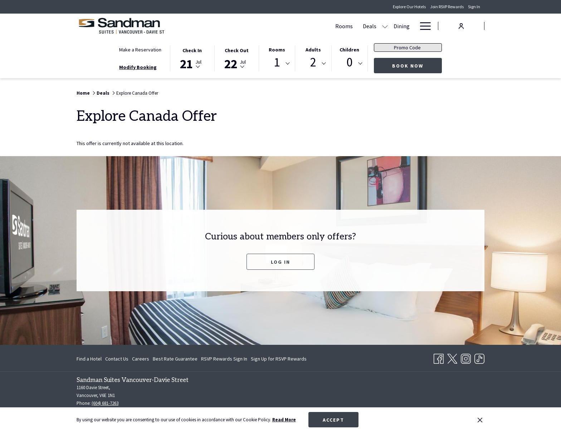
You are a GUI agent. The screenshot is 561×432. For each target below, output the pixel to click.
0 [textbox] (349, 62)
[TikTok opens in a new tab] (479, 357)
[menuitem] (274, 26)
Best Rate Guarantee (175, 359)
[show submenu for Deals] (315, 26)
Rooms (277, 49)
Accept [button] (333, 420)
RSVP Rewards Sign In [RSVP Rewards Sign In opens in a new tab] (224, 359)
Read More (284, 420)
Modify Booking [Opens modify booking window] (138, 67)
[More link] (423, 26)
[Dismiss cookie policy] (479, 420)
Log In (280, 262)
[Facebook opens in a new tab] (439, 357)
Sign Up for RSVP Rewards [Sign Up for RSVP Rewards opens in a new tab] (279, 359)
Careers (140, 359)
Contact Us (116, 359)
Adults (313, 49)
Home (83, 93)
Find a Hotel (89, 359)
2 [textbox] (313, 62)
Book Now (417, 65)
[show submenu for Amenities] (383, 26)
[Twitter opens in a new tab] (452, 357)
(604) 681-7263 (105, 403)
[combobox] (277, 63)
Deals (103, 93)
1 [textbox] (277, 62)
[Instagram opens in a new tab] (466, 357)
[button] (192, 57)
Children (349, 49)
